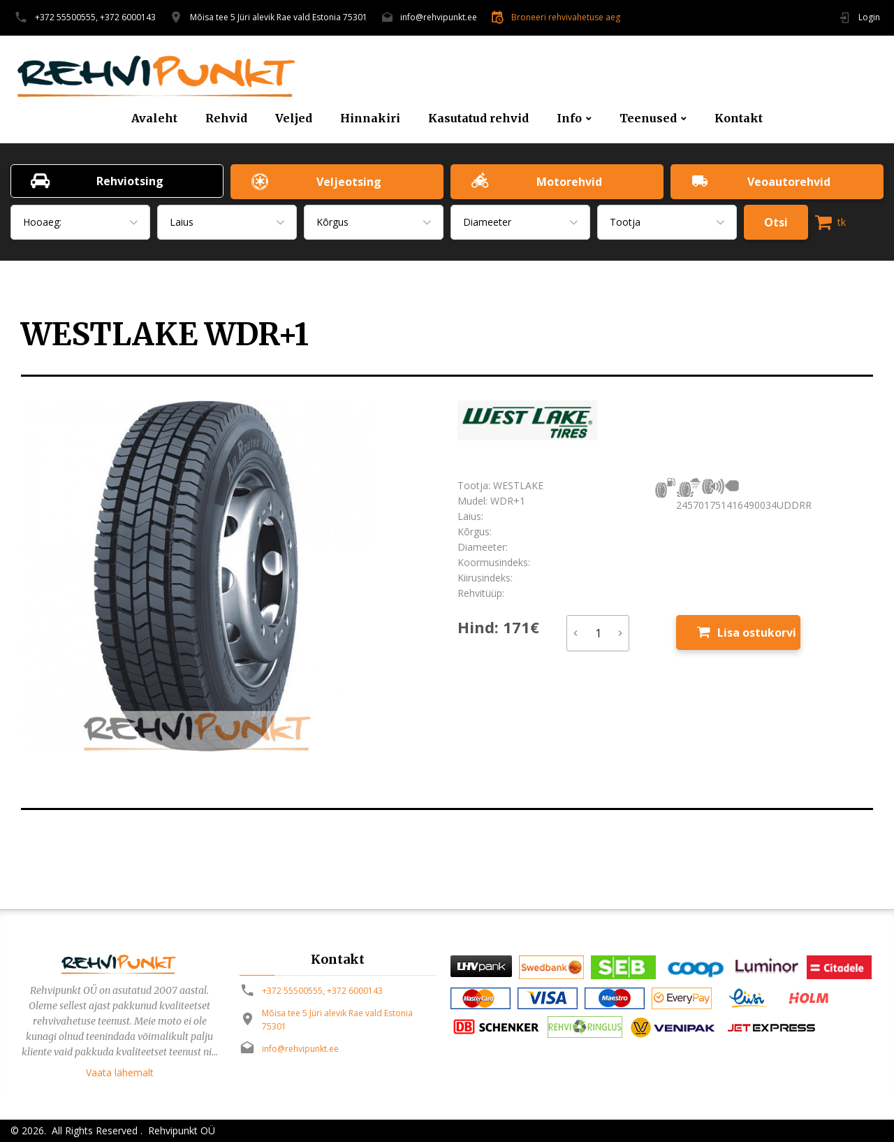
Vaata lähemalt (120, 1072)
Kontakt (739, 118)
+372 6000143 (128, 17)
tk (830, 222)
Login (869, 17)
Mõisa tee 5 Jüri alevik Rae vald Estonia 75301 (278, 17)
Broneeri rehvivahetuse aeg (565, 17)
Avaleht (154, 118)
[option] (229, 575)
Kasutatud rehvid (478, 118)
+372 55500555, (66, 17)
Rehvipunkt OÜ (180, 1130)
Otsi (776, 222)
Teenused (648, 118)
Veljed (293, 118)
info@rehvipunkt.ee (438, 17)
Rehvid (226, 118)
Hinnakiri (370, 118)
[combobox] (80, 222)
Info (569, 118)
